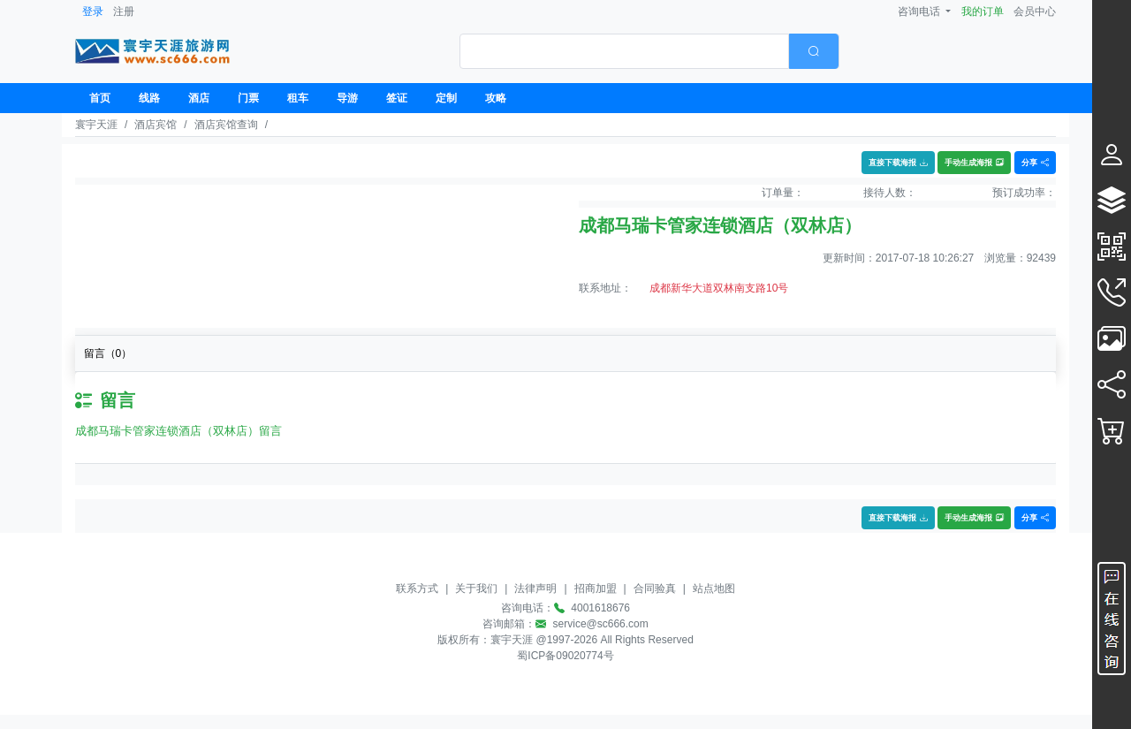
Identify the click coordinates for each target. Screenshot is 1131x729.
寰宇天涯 (96, 124)
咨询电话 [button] (920, 11)
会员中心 (1034, 11)
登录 (92, 11)
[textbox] (624, 51)
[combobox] (649, 51)
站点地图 (714, 588)
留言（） (108, 353)
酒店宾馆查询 (226, 124)
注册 (123, 11)
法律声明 (535, 588)
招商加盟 (595, 588)
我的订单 (982, 11)
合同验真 (655, 588)
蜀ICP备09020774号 (565, 655)
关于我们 (476, 588)
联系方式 (417, 588)
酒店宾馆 (155, 124)
